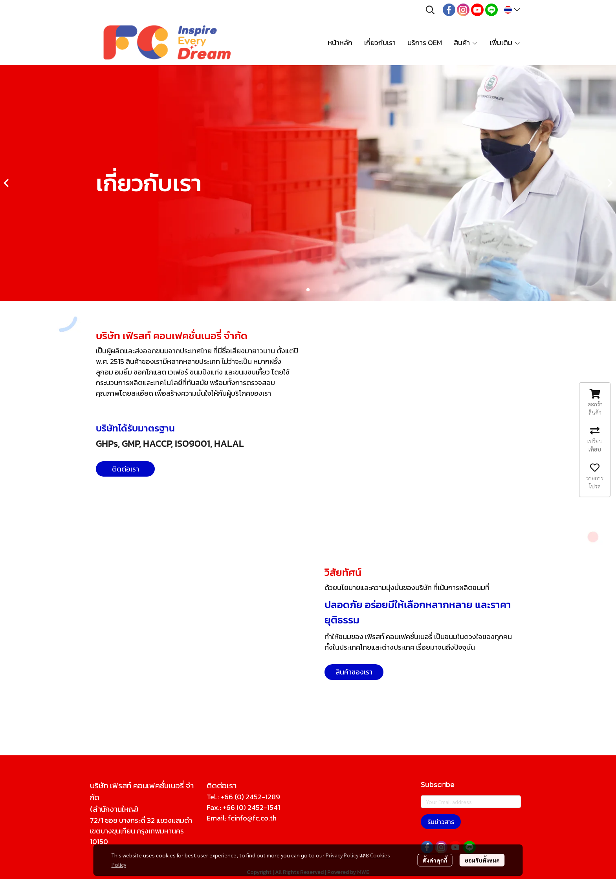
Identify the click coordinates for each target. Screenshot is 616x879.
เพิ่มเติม (505, 42)
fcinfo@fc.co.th (252, 818)
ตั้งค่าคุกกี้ (435, 860)
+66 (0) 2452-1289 (250, 796)
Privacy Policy (342, 855)
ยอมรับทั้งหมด (482, 860)
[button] (430, 9)
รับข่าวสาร (440, 821)
